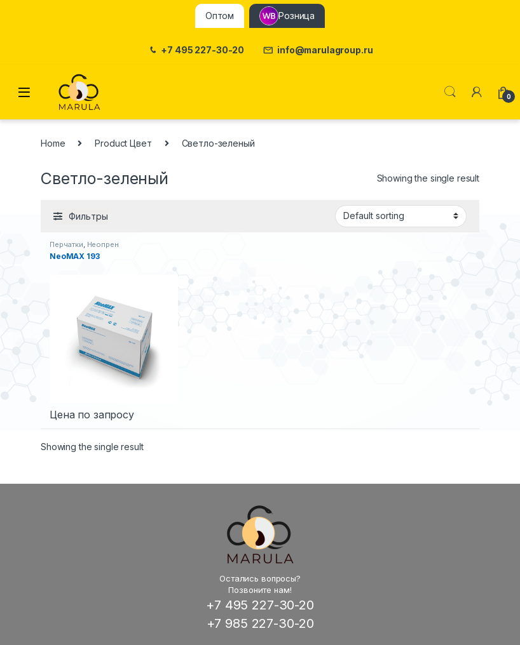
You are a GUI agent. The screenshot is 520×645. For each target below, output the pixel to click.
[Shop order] (401, 216)
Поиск (450, 92)
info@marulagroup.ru (318, 50)
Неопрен (103, 244)
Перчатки (66, 244)
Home (53, 143)
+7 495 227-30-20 (196, 50)
